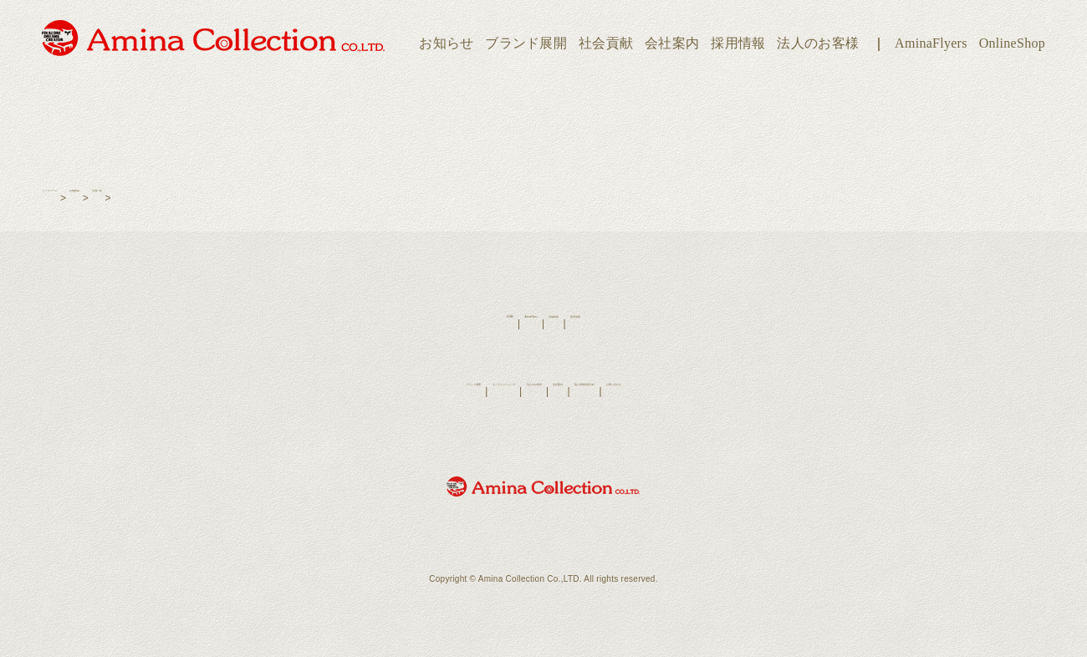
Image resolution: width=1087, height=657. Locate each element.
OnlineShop (1012, 43)
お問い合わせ (741, 391)
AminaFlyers (931, 43)
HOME (456, 323)
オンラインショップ (434, 391)
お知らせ (446, 43)
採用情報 (738, 43)
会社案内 (672, 43)
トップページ (73, 198)
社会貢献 (606, 43)
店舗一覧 (189, 198)
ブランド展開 (526, 43)
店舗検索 (135, 198)
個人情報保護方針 (658, 391)
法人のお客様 (818, 43)
